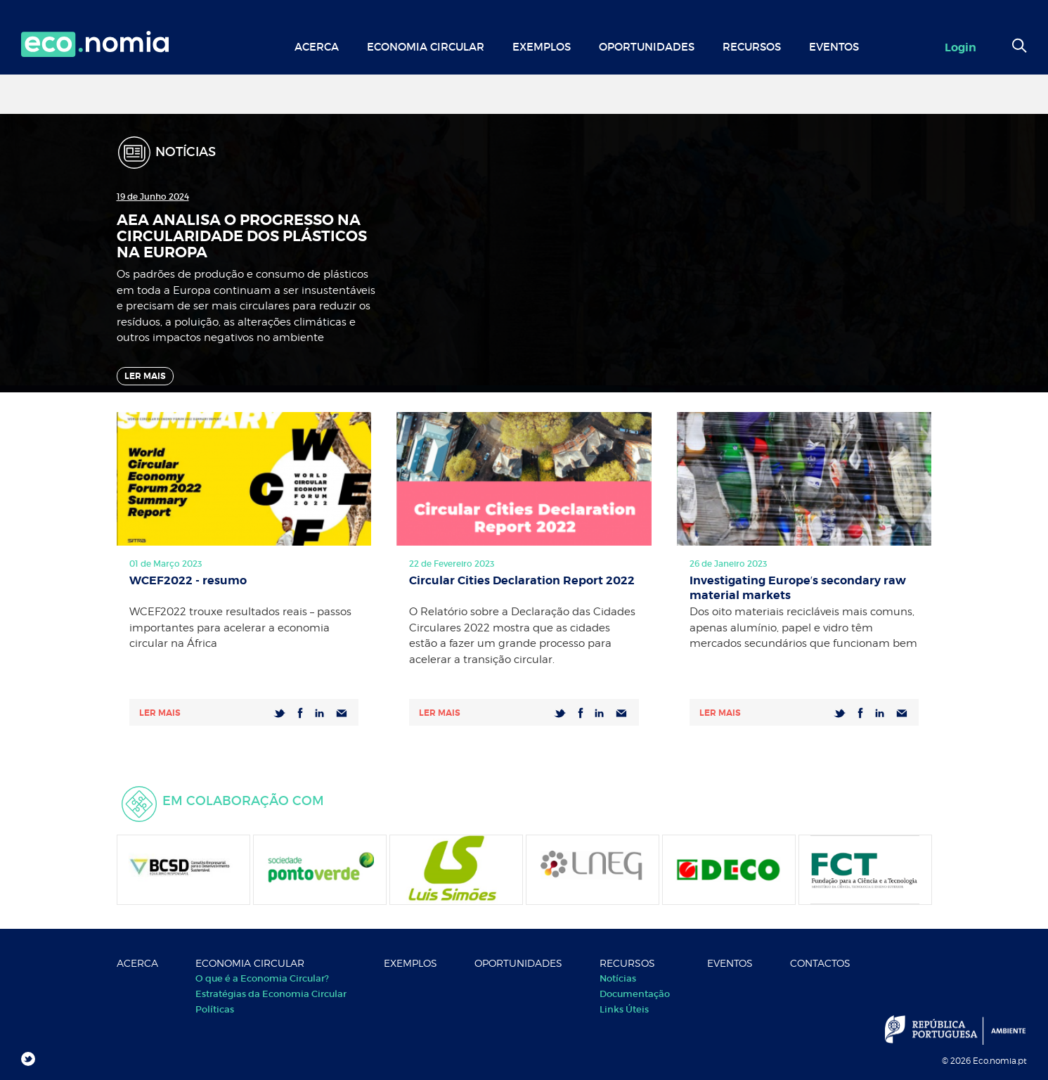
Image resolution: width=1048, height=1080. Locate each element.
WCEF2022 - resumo (188, 580)
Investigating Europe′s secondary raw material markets (798, 586)
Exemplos (541, 46)
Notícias (618, 978)
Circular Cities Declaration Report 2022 (522, 580)
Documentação (635, 994)
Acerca (317, 46)
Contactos (820, 963)
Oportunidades (646, 46)
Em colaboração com (243, 801)
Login (960, 47)
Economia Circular (425, 46)
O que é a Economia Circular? (262, 978)
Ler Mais (145, 376)
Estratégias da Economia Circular (271, 994)
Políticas (214, 1009)
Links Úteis (624, 1009)
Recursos (752, 46)
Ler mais (160, 713)
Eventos (834, 46)
